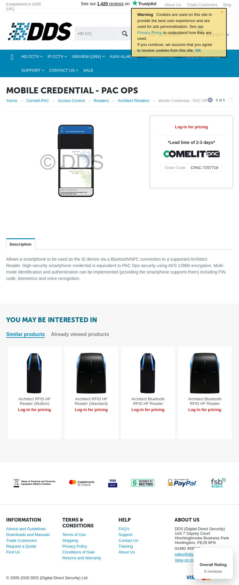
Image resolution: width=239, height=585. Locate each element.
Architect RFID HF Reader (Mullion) (34, 401)
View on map (186, 560)
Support (125, 534)
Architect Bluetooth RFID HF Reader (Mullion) (148, 403)
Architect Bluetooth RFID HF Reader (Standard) (205, 403)
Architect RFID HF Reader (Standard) (91, 401)
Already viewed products (80, 334)
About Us (126, 552)
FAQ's (123, 528)
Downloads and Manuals (28, 534)
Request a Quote (21, 546)
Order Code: (175, 167)
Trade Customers (21, 540)
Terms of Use (74, 534)
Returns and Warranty (81, 558)
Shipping (70, 540)
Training (125, 546)
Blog (227, 4)
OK (198, 50)
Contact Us (128, 540)
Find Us (13, 552)
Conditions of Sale (78, 552)
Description (21, 244)
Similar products (25, 334)
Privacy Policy (149, 32)
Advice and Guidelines (26, 528)
